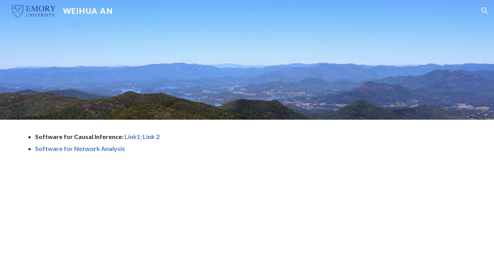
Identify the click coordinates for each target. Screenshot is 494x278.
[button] (484, 11)
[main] (171, 143)
